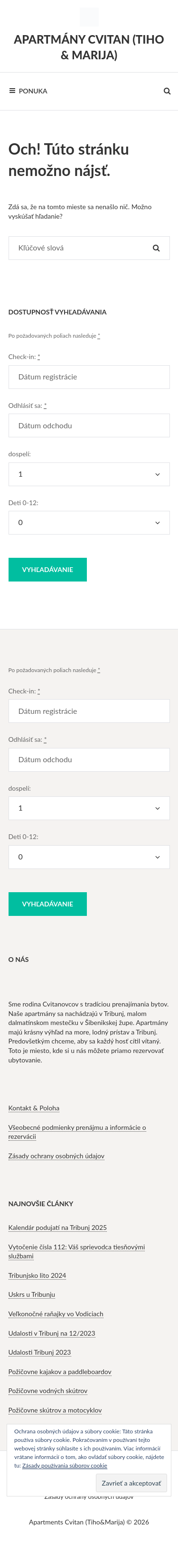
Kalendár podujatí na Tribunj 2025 (58, 1227)
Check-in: (24, 356)
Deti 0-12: (23, 503)
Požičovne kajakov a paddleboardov (60, 1371)
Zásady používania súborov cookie (64, 1465)
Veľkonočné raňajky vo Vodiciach (56, 1314)
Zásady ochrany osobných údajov (57, 1156)
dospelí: (20, 454)
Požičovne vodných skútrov (48, 1390)
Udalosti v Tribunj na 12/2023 (52, 1333)
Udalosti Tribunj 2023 (40, 1352)
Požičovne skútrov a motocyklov (55, 1410)
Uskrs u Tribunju (32, 1294)
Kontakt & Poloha (34, 1108)
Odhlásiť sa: (28, 405)
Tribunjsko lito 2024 (37, 1275)
